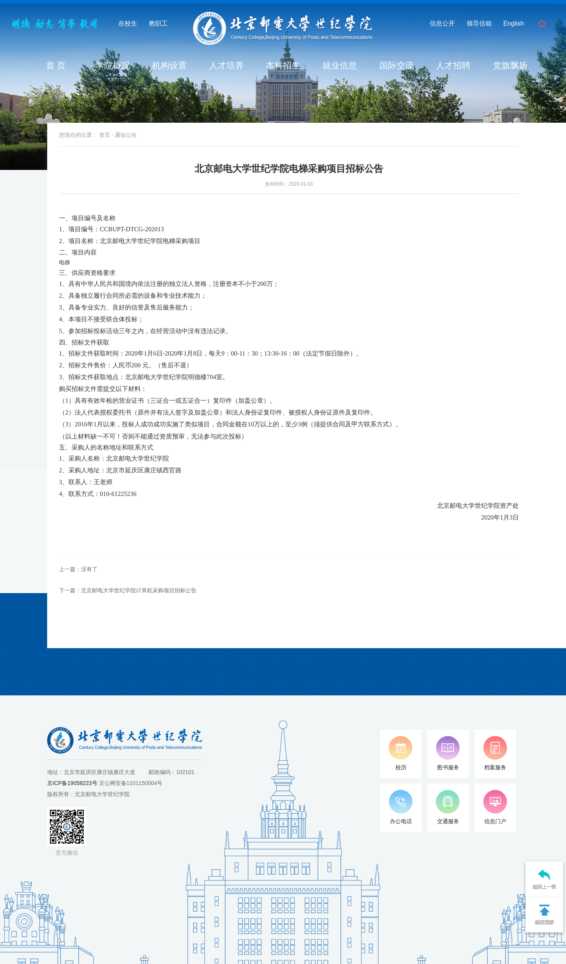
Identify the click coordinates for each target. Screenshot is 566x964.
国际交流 (396, 65)
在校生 (127, 23)
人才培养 (226, 65)
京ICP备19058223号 (72, 783)
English (514, 23)
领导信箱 (479, 23)
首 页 (56, 65)
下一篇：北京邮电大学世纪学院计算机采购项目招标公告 (128, 590)
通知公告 (126, 135)
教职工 (158, 23)
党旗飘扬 (510, 65)
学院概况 (113, 65)
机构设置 (169, 65)
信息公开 (442, 23)
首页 (104, 135)
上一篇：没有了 (78, 569)
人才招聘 (453, 65)
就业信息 (339, 65)
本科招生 (283, 65)
